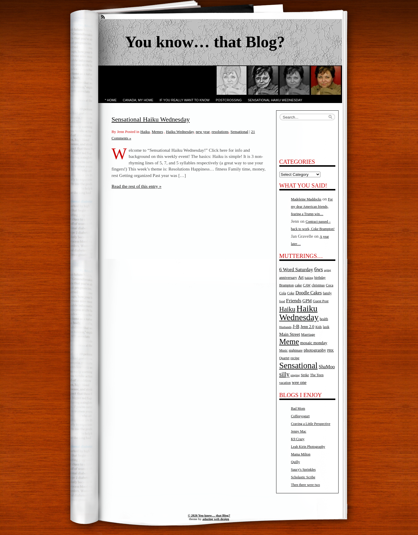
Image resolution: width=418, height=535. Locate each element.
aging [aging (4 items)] (327, 270)
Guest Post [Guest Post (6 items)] (320, 301)
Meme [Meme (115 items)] (289, 341)
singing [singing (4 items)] (295, 375)
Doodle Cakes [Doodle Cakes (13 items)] (308, 292)
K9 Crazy (298, 439)
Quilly (295, 462)
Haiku (145, 131)
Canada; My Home (138, 100)
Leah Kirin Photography (308, 447)
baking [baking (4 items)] (309, 277)
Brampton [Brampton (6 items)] (286, 285)
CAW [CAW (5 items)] (306, 285)
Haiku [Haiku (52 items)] (287, 309)
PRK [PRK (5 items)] (330, 350)
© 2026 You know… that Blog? (209, 515)
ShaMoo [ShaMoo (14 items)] (327, 366)
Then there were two (305, 485)
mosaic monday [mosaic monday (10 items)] (313, 342)
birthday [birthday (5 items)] (320, 278)
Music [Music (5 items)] (283, 350)
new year (203, 131)
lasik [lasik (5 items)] (326, 327)
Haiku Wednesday (180, 131)
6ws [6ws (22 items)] (318, 269)
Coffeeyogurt (300, 416)
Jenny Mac (298, 431)
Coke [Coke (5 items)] (290, 293)
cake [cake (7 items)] (298, 285)
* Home (111, 100)
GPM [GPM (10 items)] (307, 300)
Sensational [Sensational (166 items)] (298, 365)
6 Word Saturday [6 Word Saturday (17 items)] (296, 269)
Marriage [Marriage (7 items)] (308, 334)
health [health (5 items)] (324, 319)
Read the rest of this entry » (137, 186)
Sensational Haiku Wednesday (275, 100)
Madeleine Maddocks (306, 199)
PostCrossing (229, 100)
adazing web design (215, 519)
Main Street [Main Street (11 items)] (289, 334)
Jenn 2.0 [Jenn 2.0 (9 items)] (307, 326)
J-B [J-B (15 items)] (296, 326)
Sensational (239, 131)
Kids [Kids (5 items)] (318, 327)
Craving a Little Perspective (310, 424)
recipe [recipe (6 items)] (294, 358)
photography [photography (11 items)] (315, 350)
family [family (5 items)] (327, 293)
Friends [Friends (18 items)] (293, 300)
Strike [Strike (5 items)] (305, 375)
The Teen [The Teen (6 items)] (317, 375)
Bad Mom (298, 408)
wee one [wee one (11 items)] (299, 382)
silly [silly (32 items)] (284, 374)
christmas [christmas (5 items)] (318, 285)
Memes (157, 131)
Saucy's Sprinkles (303, 470)
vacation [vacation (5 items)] (285, 383)
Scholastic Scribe (303, 477)
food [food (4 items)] (282, 301)
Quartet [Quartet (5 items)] (284, 358)
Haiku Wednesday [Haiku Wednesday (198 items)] (299, 313)
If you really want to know (184, 100)
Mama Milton (300, 454)
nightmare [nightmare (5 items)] (296, 350)
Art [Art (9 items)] (301, 277)
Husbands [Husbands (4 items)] (285, 327)
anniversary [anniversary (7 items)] (288, 277)
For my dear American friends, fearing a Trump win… (312, 206)
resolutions (220, 131)
